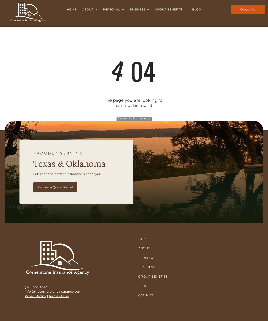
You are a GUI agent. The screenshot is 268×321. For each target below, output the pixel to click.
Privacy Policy (35, 296)
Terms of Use (59, 296)
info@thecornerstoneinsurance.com (53, 291)
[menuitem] (71, 9)
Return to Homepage (134, 118)
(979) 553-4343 (36, 287)
